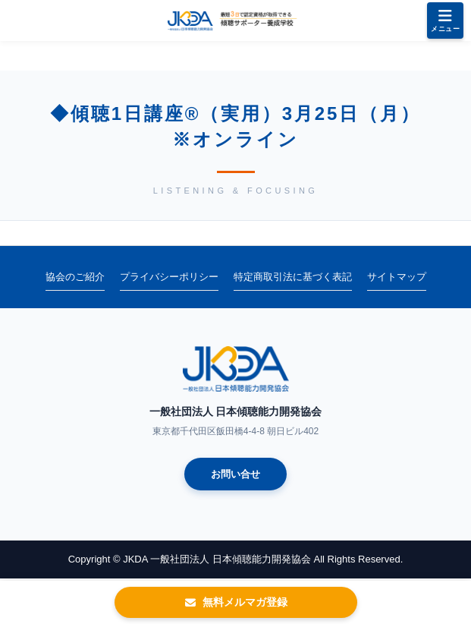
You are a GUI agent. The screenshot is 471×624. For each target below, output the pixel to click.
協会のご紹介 (75, 276)
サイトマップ (396, 276)
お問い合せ (235, 474)
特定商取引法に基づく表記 (293, 276)
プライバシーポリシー (169, 276)
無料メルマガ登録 (236, 602)
